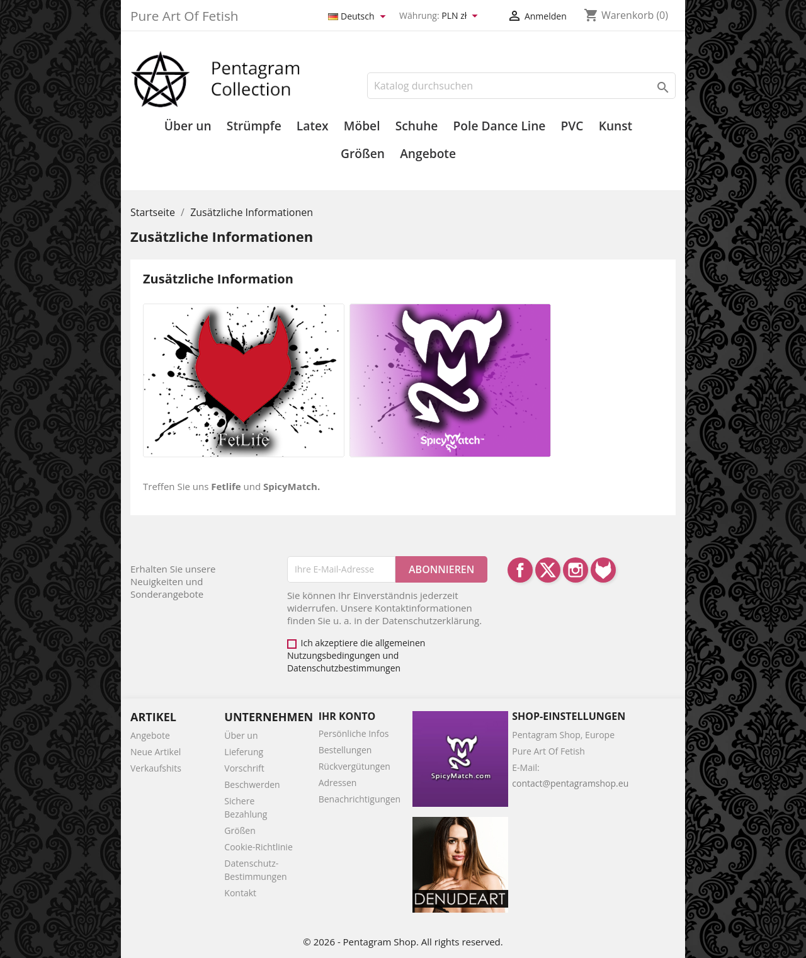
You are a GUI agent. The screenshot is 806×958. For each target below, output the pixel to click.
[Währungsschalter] (461, 16)
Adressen (338, 783)
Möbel (362, 126)
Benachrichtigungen (359, 799)
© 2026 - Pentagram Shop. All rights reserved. (402, 941)
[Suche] (521, 85)
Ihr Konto (347, 716)
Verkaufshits (155, 768)
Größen (363, 153)
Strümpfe (254, 126)
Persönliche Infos (354, 733)
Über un (188, 126)
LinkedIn (603, 570)
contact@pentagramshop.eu (570, 783)
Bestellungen (345, 750)
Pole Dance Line (499, 126)
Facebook (520, 570)
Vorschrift (244, 768)
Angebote (428, 153)
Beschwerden (252, 784)
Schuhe (416, 126)
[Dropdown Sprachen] (359, 16)
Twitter (547, 570)
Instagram (575, 570)
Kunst (616, 126)
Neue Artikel (155, 752)
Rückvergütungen (354, 766)
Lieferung (243, 752)
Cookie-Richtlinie (258, 847)
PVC (572, 126)
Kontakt (240, 893)
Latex (313, 126)
